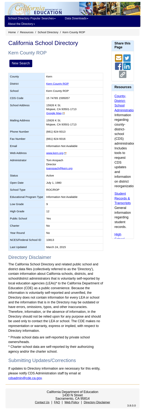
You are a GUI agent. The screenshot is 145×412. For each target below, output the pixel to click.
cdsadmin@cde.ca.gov (25, 378)
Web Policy (71, 402)
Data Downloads (76, 18)
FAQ (57, 402)
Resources (27, 32)
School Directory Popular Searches (32, 18)
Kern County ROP (57, 83)
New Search (21, 63)
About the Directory (21, 23)
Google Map (54, 113)
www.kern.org (54, 153)
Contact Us (42, 402)
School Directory (48, 32)
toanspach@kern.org (59, 168)
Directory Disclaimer (97, 402)
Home (12, 32)
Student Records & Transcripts (122, 198)
